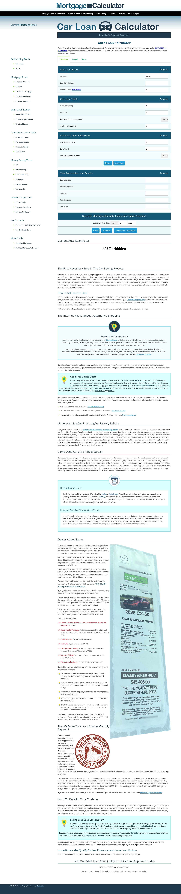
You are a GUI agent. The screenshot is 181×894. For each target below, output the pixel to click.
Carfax (104, 494)
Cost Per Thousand (22, 101)
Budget (75, 59)
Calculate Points (21, 147)
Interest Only (20, 202)
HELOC (18, 69)
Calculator (64, 59)
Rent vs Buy (20, 152)
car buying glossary (143, 354)
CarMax (111, 391)
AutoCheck (113, 494)
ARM (78, 14)
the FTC (97, 826)
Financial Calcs (124, 14)
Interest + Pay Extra (23, 207)
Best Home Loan (21, 137)
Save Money (101, 14)
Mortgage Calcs (48, 14)
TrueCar (136, 380)
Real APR (18, 87)
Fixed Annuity (20, 170)
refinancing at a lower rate (151, 793)
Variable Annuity (21, 174)
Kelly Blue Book (147, 826)
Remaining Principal (23, 96)
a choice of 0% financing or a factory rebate (100, 429)
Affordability (88, 14)
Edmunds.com (111, 340)
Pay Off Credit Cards (23, 230)
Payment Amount (22, 82)
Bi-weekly (19, 179)
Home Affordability (22, 114)
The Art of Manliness (95, 407)
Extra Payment (21, 184)
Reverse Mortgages (22, 212)
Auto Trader (100, 835)
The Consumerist (118, 411)
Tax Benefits (20, 189)
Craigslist (88, 835)
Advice (112, 14)
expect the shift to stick (145, 385)
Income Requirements (24, 119)
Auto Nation (99, 391)
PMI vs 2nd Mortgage (23, 91)
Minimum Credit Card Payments (27, 225)
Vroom (96, 388)
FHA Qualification (22, 124)
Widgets (136, 14)
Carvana (106, 388)
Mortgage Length (22, 142)
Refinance (61, 14)
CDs (16, 165)
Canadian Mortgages (23, 243)
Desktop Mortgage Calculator (26, 248)
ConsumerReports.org (136, 300)
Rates (70, 14)
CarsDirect (125, 380)
